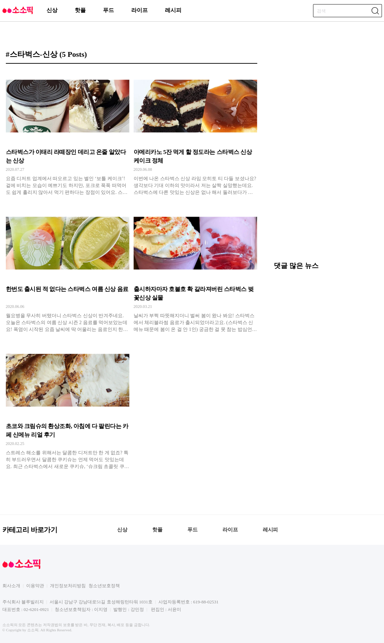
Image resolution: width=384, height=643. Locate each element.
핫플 (80, 10)
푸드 (108, 10)
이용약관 (35, 585)
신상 (52, 10)
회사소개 (11, 585)
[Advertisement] (325, 207)
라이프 (139, 10)
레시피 (173, 10)
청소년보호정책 (104, 585)
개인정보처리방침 (68, 585)
